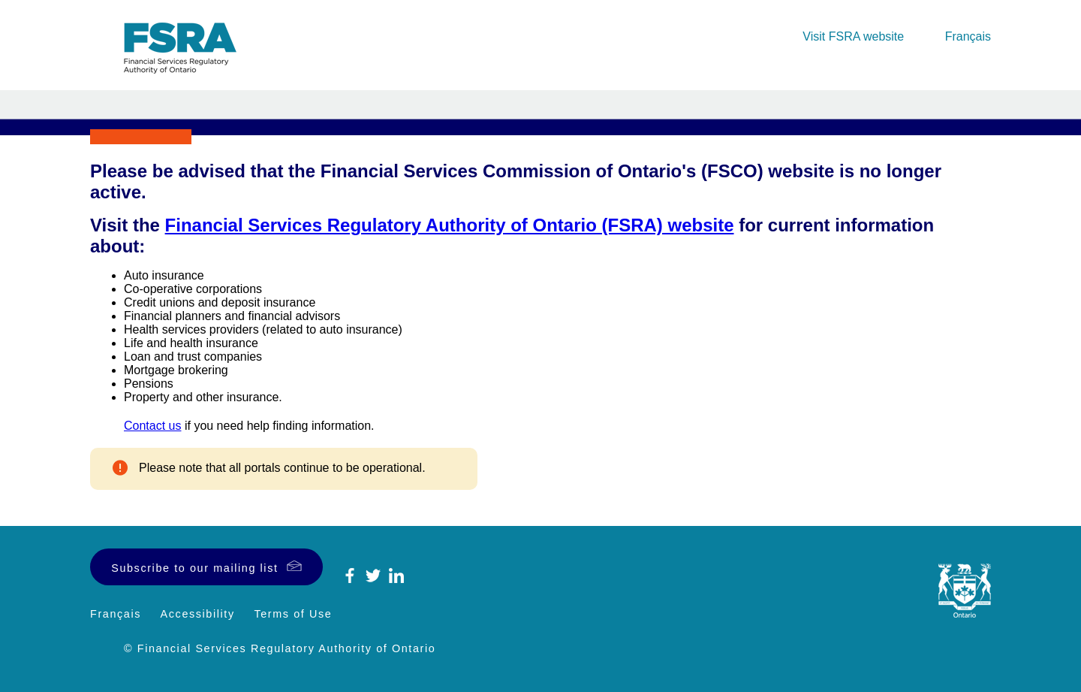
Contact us (152, 425)
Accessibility (198, 614)
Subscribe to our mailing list (194, 568)
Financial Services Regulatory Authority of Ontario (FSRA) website (449, 225)
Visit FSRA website (853, 36)
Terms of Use (293, 614)
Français (968, 36)
